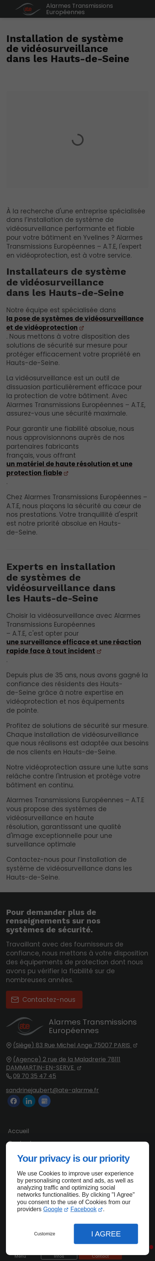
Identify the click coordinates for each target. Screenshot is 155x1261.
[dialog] (77, 1198)
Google (52, 1209)
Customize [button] (44, 1233)
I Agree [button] (106, 1234)
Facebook (83, 1209)
